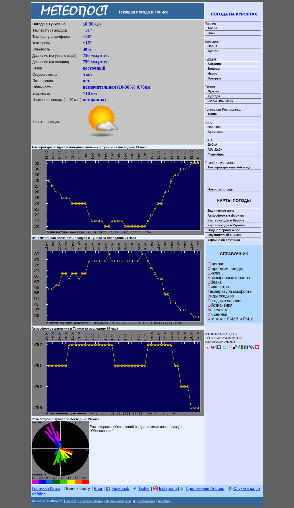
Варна (212, 46)
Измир (213, 73)
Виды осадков (221, 296)
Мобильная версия (118, 501)
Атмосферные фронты (226, 215)
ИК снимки (217, 314)
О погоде (216, 264)
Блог (98, 488)
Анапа (212, 28)
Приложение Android (205, 488)
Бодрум (214, 68)
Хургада (214, 96)
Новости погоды (220, 189)
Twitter (144, 488)
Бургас (213, 50)
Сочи (212, 33)
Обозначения (220, 305)
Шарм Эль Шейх (220, 101)
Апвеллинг (217, 309)
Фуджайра (216, 154)
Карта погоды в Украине (226, 225)
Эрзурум (214, 78)
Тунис (212, 114)
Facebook (120, 488)
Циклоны (216, 273)
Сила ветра (218, 287)
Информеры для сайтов (154, 501)
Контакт (71, 501)
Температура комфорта (230, 291)
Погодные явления (225, 300)
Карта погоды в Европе (226, 220)
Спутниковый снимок (224, 235)
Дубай (212, 144)
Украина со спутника (224, 240)
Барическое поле (221, 210)
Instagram (168, 488)
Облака (214, 282)
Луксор (213, 91)
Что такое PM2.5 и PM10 (231, 319)
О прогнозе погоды (225, 268)
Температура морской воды (229, 167)
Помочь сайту (77, 488)
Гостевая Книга (46, 488)
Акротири (215, 131)
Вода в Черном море (224, 230)
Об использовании (90, 501)
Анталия (214, 63)
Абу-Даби (215, 149)
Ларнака (214, 127)
